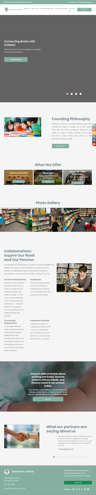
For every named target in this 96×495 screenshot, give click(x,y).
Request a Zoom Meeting (84, 9)
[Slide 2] (72, 94)
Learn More (60, 146)
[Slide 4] (81, 94)
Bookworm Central (13, 9)
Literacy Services (61, 9)
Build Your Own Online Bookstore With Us (18, 2)
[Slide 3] (76, 94)
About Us (27, 9)
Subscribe (48, 399)
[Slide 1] (67, 94)
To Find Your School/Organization (80, 2)
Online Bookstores (47, 9)
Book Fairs (35, 9)
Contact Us (72, 10)
